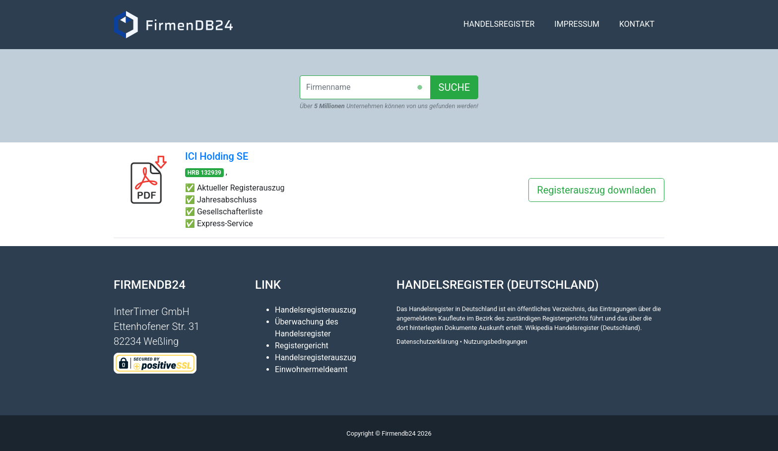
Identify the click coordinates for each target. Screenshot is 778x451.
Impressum (576, 28)
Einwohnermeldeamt (311, 369)
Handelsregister (498, 28)
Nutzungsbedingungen (495, 341)
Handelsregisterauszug (315, 310)
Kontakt (636, 28)
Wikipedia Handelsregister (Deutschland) (583, 327)
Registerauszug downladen (596, 190)
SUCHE (454, 87)
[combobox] (365, 87)
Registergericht (301, 345)
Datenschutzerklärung (427, 341)
